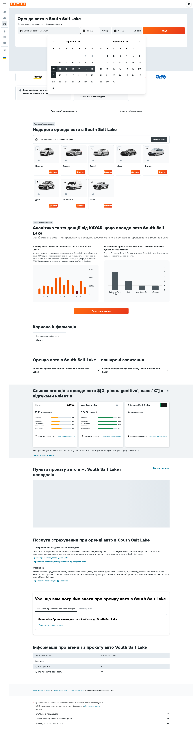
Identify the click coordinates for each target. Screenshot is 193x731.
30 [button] (92, 81)
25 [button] (60, 81)
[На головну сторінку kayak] (18, 4)
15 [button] (86, 68)
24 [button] (53, 81)
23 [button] (92, 75)
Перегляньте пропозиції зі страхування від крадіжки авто (59, 561)
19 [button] (66, 75)
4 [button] (60, 62)
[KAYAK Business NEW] (4, 42)
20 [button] (72, 75)
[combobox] (30, 24)
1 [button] (85, 55)
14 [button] (79, 68)
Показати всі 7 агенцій (43, 455)
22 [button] (85, 75)
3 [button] (53, 62)
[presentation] (168, 391)
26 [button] (66, 81)
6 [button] (72, 62)
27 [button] (73, 81)
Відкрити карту (161, 468)
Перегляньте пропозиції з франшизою (50, 581)
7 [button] (79, 62)
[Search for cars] (4, 23)
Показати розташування (66, 437)
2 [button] (92, 55)
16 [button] (92, 68)
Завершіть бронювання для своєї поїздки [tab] (56, 609)
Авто (48, 690)
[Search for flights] (4, 12)
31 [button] (54, 88)
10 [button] (53, 68)
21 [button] (79, 75)
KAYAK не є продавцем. (103, 713)
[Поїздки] (4, 50)
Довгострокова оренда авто (51, 625)
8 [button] (85, 62)
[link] (101, 311)
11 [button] (60, 68)
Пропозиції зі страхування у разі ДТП (50, 558)
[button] (5, 4)
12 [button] (66, 68)
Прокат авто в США (60, 690)
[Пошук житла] (4, 18)
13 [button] (73, 68)
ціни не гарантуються (92, 706)
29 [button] (85, 81)
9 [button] (92, 62)
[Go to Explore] (4, 31)
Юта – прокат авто (77, 690)
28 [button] (79, 81)
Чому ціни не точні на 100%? (103, 723)
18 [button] (60, 75)
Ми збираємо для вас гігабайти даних (103, 718)
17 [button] (53, 75)
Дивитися (53, 172)
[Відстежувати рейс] (4, 37)
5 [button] (66, 62)
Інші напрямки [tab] (85, 609)
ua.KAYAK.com (38, 690)
